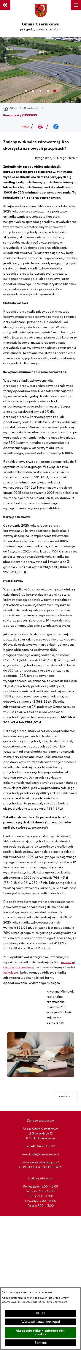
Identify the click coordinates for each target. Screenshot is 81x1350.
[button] (40, 1076)
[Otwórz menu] (76, 5)
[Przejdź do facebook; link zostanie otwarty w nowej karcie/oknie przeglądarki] (56, 126)
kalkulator (10, 972)
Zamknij (41, 1343)
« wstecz (64, 1096)
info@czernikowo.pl (45, 1154)
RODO (40, 1313)
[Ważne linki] (5, 5)
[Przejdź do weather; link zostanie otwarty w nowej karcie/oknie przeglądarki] (40, 126)
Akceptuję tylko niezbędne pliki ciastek (40, 1332)
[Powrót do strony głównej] (10, 108)
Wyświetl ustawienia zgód (40, 1322)
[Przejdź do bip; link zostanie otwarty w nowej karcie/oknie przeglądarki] (25, 126)
